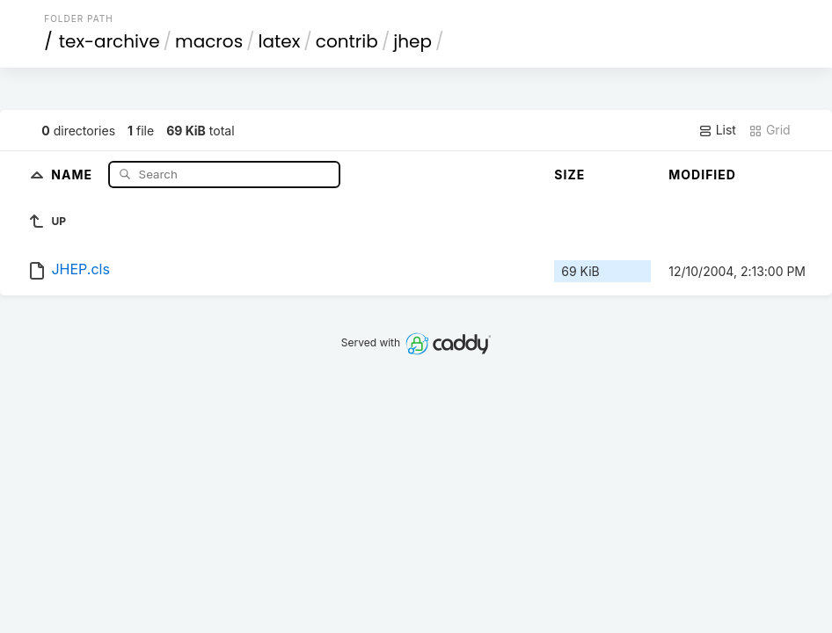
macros (209, 41)
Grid (769, 130)
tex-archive (109, 41)
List (717, 130)
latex (280, 41)
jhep (412, 41)
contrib (347, 41)
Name (73, 173)
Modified (702, 174)
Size (569, 174)
